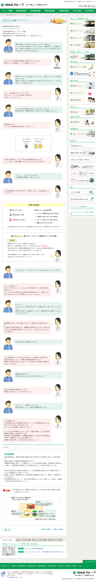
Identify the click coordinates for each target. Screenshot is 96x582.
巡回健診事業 (31, 566)
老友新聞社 (75, 122)
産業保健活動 (74, 80)
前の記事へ (48, 529)
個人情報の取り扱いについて (15, 577)
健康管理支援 (76, 100)
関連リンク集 (77, 566)
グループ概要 (11, 566)
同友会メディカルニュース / (12, 544)
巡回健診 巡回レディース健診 (78, 57)
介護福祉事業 (52, 566)
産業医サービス (77, 86)
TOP (2, 15)
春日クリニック (77, 23)
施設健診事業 (21, 566)
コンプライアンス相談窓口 (78, 206)
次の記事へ (60, 529)
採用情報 (68, 566)
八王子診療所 (76, 45)
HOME (3, 566)
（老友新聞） (34, 544)
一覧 (8, 530)
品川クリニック (77, 31)
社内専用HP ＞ (92, 578)
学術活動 (60, 566)
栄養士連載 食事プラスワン (14, 15)
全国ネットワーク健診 (79, 67)
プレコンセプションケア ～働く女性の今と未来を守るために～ (44, 552)
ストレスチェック (77, 93)
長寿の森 (75, 112)
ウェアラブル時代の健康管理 (34, 548)
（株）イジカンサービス (80, 134)
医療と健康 (25, 544)
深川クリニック (77, 38)
